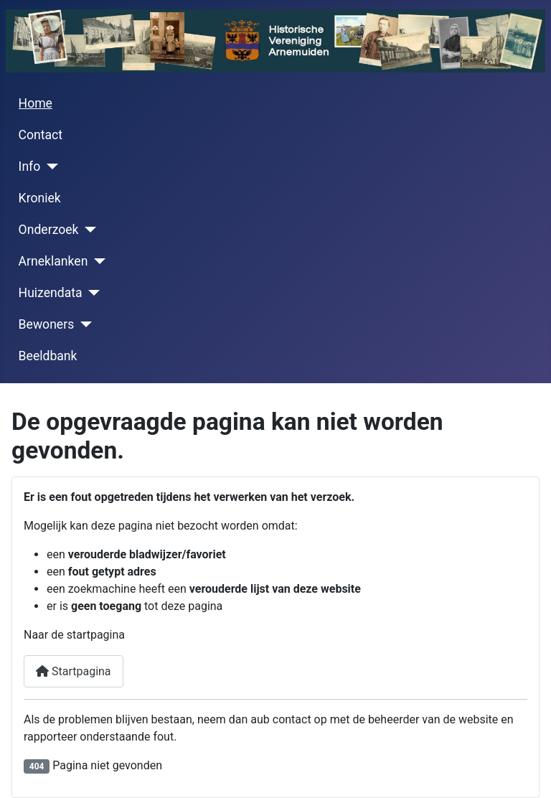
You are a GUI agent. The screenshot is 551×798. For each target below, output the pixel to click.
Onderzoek (49, 229)
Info (30, 166)
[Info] (49, 166)
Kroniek (40, 198)
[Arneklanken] (96, 261)
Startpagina (73, 671)
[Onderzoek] (88, 230)
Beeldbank (48, 356)
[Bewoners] (83, 324)
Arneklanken (53, 261)
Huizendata (51, 293)
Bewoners (47, 324)
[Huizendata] (91, 293)
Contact (41, 135)
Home (35, 103)
